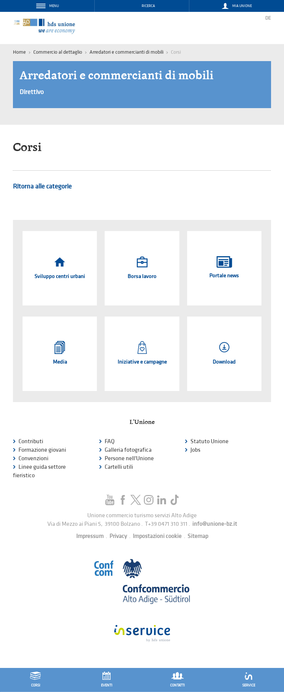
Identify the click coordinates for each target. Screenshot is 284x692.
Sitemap (197, 536)
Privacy (118, 536)
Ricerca (148, 6)
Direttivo (32, 92)
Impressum (90, 536)
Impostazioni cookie (157, 536)
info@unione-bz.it (214, 524)
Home (19, 52)
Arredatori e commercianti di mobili (126, 52)
